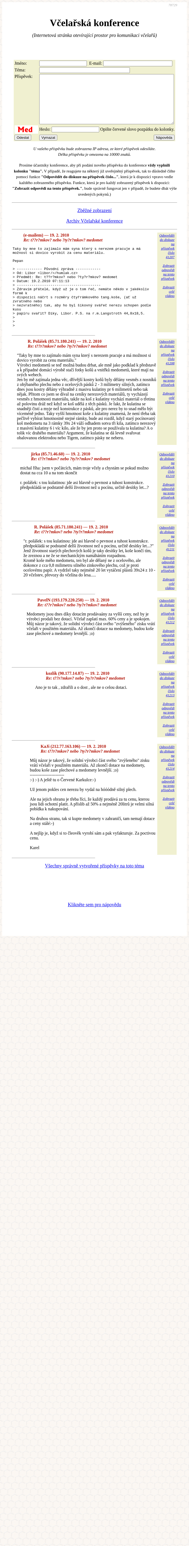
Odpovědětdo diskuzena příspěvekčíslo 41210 (166, 491)
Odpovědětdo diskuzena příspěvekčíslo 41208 (166, 378)
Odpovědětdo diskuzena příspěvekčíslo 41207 (166, 256)
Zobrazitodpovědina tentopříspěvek (167, 281)
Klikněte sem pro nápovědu (94, 930)
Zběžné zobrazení (94, 220)
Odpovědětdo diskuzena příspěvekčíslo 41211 (166, 564)
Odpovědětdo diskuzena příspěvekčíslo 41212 (166, 637)
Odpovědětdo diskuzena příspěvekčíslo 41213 (166, 710)
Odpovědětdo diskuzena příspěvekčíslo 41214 (166, 783)
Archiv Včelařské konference (94, 230)
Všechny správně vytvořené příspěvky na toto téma (94, 891)
